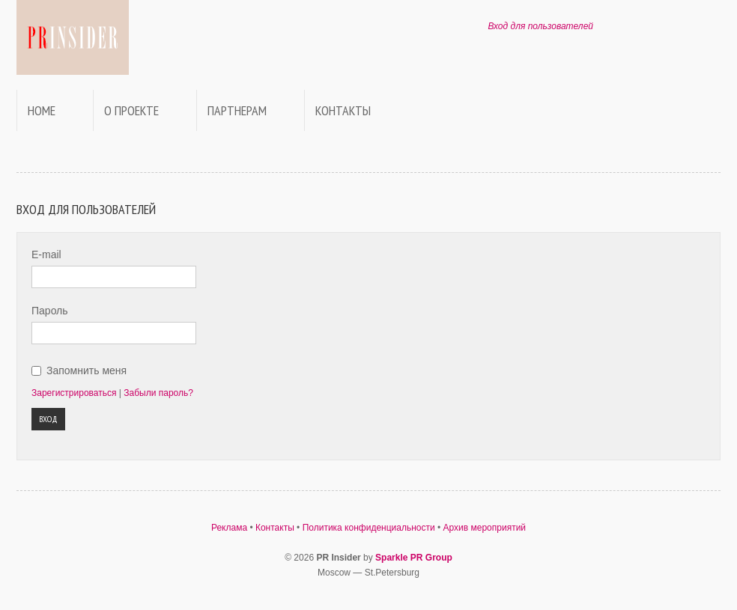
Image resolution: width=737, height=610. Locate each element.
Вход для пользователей (540, 26)
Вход (48, 418)
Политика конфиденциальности (369, 527)
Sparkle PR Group (413, 557)
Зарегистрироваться (73, 393)
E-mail (46, 254)
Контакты (343, 110)
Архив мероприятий (485, 527)
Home (41, 110)
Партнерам (237, 110)
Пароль (49, 311)
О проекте (131, 110)
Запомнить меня (86, 370)
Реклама (229, 527)
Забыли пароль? (158, 393)
